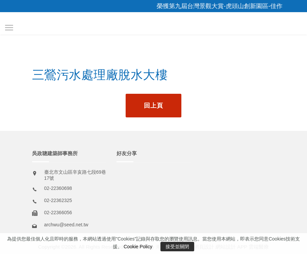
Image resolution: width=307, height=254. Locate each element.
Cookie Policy (138, 246)
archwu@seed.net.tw (66, 224)
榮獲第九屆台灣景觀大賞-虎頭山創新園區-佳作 (222, 6)
